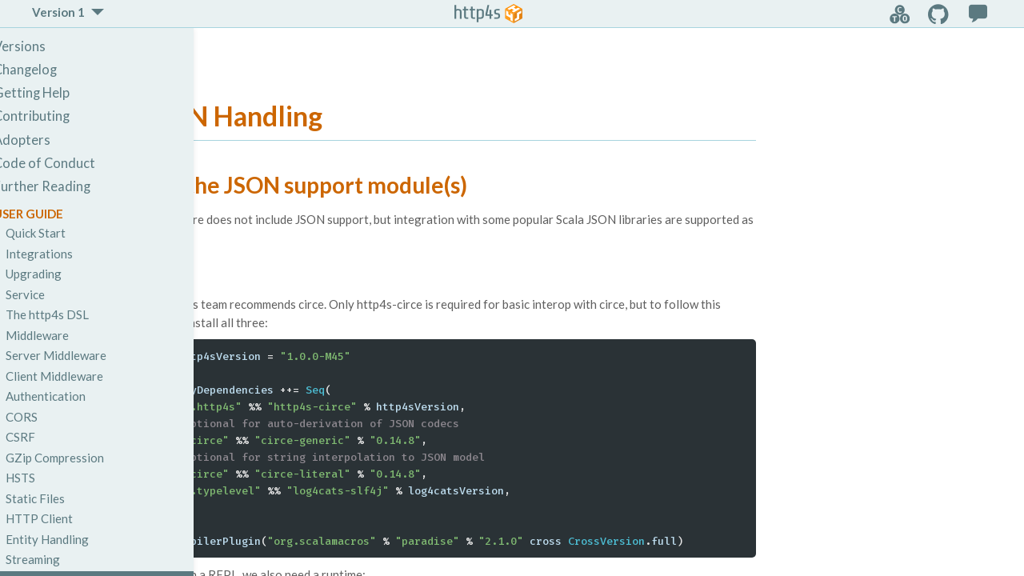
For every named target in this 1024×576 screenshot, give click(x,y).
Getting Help (58, 93)
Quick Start (62, 233)
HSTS (47, 477)
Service (51, 294)
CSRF (47, 437)
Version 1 (58, 12)
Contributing (58, 116)
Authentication (72, 396)
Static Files (61, 498)
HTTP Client (65, 518)
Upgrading (60, 273)
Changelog (51, 70)
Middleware (63, 335)
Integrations (65, 253)
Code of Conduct (71, 163)
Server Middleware (82, 355)
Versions (46, 46)
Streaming (59, 559)
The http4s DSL (73, 314)
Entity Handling (73, 539)
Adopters (48, 140)
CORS (48, 417)
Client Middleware (81, 376)
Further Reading (68, 186)
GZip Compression (81, 457)
